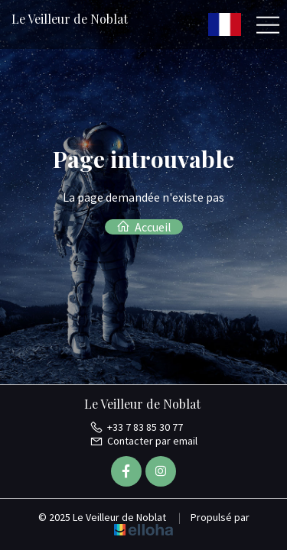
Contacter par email (143, 441)
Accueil (143, 227)
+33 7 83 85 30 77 (136, 427)
